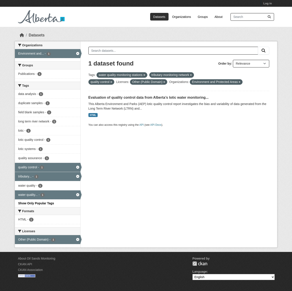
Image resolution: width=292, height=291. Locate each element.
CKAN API (25, 264)
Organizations (181, 17)
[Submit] (269, 17)
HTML (93, 115)
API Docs (155, 124)
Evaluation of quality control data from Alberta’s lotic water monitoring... (148, 97)
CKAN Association (30, 270)
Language (199, 271)
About (219, 17)
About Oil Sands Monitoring (36, 258)
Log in (267, 3)
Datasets (159, 17)
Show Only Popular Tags (36, 203)
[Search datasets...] (252, 17)
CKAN (199, 263)
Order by (224, 63)
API (141, 124)
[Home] (22, 35)
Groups (203, 17)
